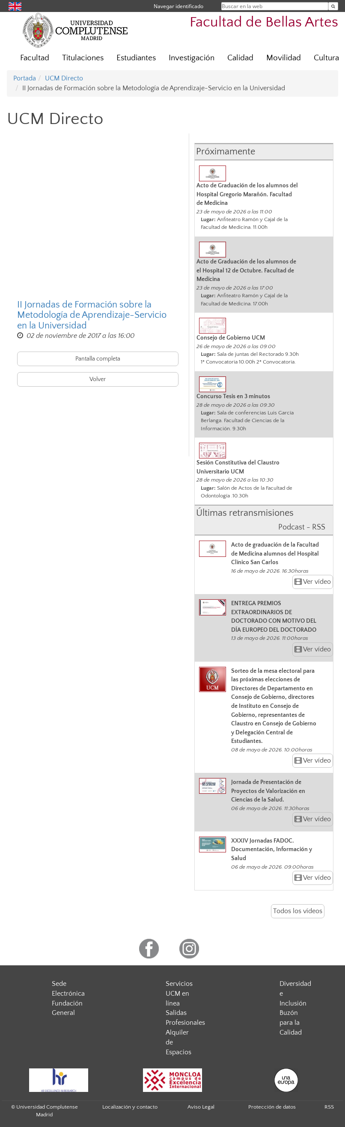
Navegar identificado (178, 6)
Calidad (240, 57)
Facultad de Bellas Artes (264, 22)
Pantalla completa (97, 358)
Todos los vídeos (297, 911)
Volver (97, 379)
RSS (329, 1107)
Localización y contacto (130, 1107)
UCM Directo (64, 78)
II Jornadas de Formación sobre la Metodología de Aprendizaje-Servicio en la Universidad (92, 315)
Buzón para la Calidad (291, 1022)
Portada (24, 78)
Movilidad (283, 57)
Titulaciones (83, 57)
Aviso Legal (200, 1107)
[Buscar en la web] (333, 6)
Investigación (191, 57)
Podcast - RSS (301, 527)
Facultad (34, 57)
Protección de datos (272, 1107)
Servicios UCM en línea (179, 993)
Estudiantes (136, 57)
